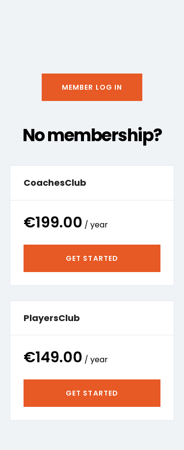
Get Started (92, 258)
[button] (92, 87)
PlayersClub (52, 318)
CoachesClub (55, 182)
